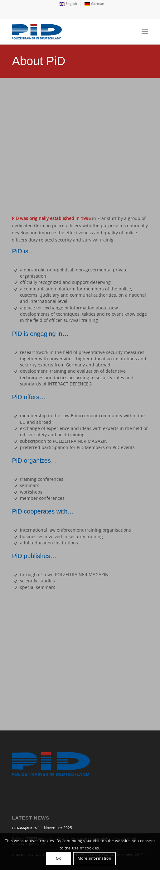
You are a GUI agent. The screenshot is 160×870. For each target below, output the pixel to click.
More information (94, 858)
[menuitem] (68, 4)
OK (58, 858)
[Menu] (145, 31)
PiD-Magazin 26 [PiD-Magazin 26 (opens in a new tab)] (24, 828)
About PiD (38, 61)
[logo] (66, 31)
